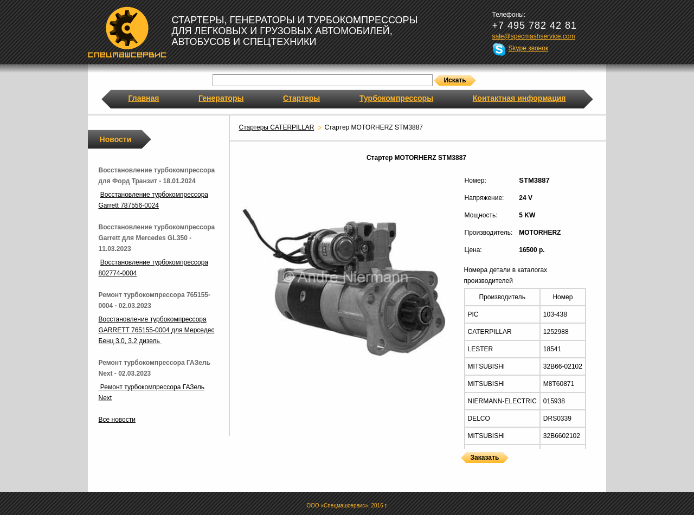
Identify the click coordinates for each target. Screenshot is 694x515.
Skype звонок (529, 48)
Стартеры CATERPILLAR (276, 127)
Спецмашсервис (127, 32)
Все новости (117, 419)
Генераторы (220, 98)
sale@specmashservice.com (533, 36)
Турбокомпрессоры (396, 98)
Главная (143, 98)
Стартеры (301, 98)
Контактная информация (519, 98)
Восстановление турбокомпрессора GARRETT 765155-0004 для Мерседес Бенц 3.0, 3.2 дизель (157, 330)
